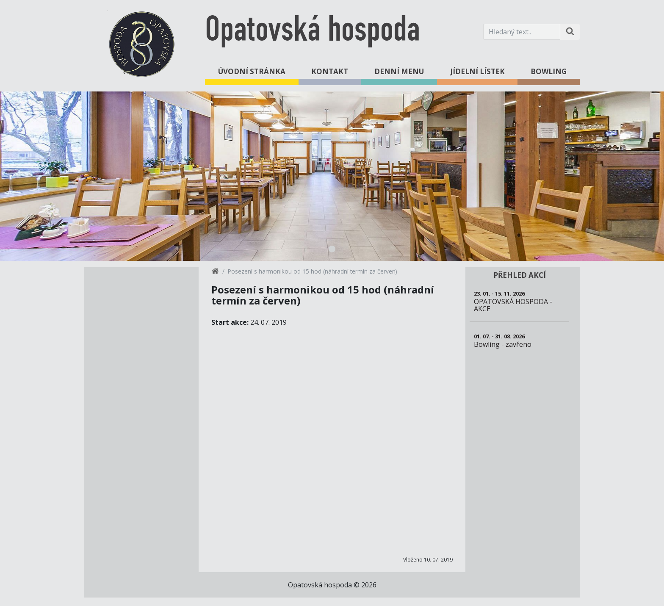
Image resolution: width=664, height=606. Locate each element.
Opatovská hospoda (312, 31)
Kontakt (329, 71)
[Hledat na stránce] (570, 32)
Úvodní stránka (251, 71)
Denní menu (399, 71)
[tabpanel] (332, 176)
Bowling (549, 71)
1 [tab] (332, 249)
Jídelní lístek (477, 71)
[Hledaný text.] (521, 32)
